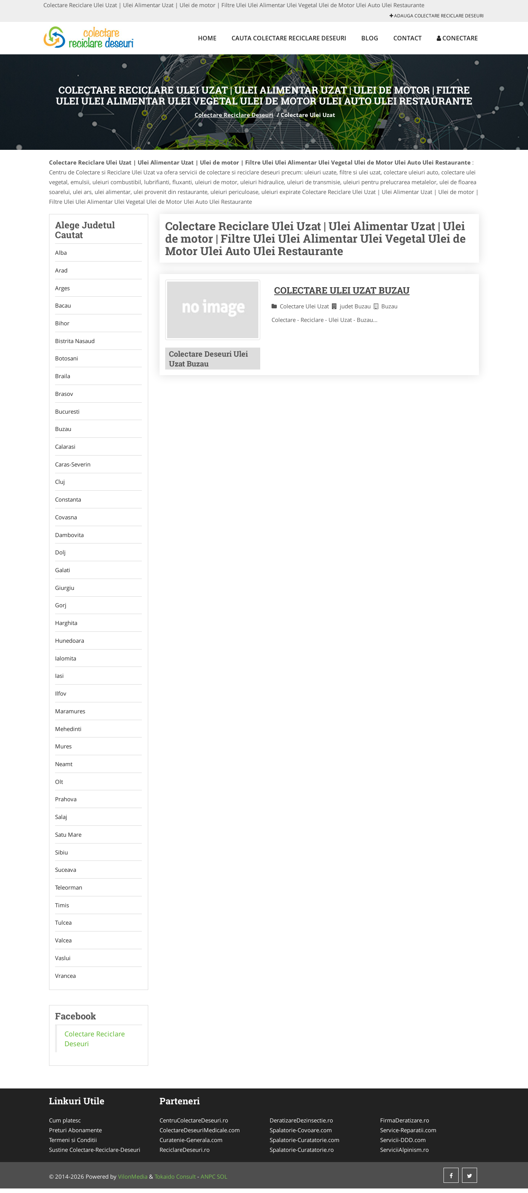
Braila (62, 376)
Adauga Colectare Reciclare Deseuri (436, 15)
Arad (61, 270)
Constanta (68, 501)
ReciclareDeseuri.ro (185, 1154)
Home (207, 38)
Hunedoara (69, 643)
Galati (62, 572)
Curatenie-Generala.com (191, 1144)
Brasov (64, 394)
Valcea (63, 944)
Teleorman (68, 891)
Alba (61, 252)
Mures (63, 749)
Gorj (60, 607)
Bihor (62, 323)
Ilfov (60, 696)
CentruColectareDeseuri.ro (194, 1124)
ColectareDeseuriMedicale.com (200, 1134)
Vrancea (65, 980)
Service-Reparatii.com (408, 1134)
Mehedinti (68, 731)
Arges (62, 288)
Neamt (63, 767)
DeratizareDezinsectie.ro (301, 1124)
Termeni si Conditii (73, 1144)
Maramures (70, 713)
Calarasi (65, 447)
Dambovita (69, 536)
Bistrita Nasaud (75, 341)
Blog (369, 38)
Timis (62, 909)
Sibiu (61, 855)
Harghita (66, 625)
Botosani (66, 359)
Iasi (59, 678)
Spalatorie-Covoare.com (301, 1134)
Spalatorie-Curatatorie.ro (302, 1154)
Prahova (66, 802)
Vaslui (63, 962)
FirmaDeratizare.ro (404, 1124)
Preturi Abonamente (75, 1134)
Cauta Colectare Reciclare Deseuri (289, 38)
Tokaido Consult (175, 1181)
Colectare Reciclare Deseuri (234, 115)
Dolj (60, 554)
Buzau (63, 430)
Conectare (457, 38)
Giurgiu (64, 589)
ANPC (208, 1181)
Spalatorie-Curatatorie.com (304, 1144)
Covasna (66, 518)
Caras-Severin (73, 465)
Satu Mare (68, 838)
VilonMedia (132, 1181)
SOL (222, 1181)
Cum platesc (65, 1124)
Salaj (61, 820)
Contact (407, 38)
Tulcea (63, 926)
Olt (59, 784)
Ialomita (65, 660)
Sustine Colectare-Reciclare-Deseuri (94, 1154)
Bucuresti (67, 412)
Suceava (65, 873)
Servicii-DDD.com (403, 1144)
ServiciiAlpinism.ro (404, 1154)
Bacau (63, 305)
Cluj (60, 483)
